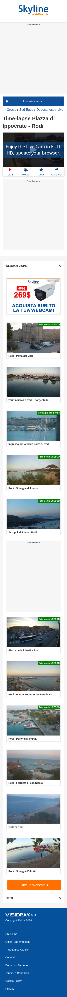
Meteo (26, 172)
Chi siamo (11, 933)
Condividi (56, 172)
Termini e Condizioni (17, 972)
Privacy (9, 988)
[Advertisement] (33, 60)
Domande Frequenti (17, 965)
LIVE (10, 172)
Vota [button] (41, 172)
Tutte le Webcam (34, 885)
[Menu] (57, 101)
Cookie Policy (13, 980)
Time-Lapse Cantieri (17, 949)
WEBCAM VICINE (33, 266)
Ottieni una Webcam (17, 941)
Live (60, 109)
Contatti (10, 957)
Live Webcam (32, 101)
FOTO (33, 898)
